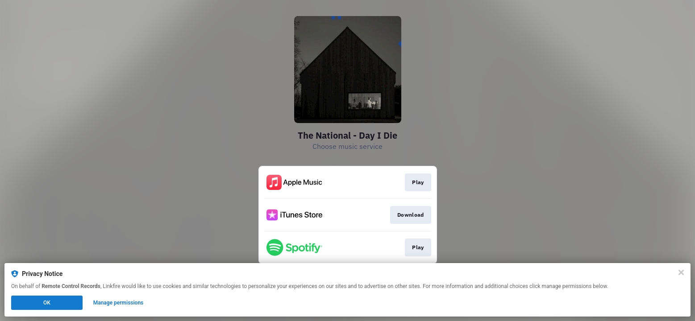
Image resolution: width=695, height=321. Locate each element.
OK (46, 303)
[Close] (681, 272)
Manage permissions (118, 303)
